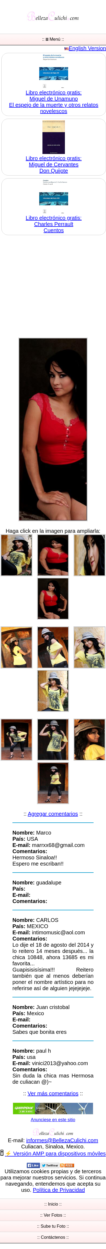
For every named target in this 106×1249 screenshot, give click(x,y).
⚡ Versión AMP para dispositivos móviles (55, 1154)
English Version (87, 48)
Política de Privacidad (59, 1190)
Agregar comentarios (53, 814)
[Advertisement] (50, 287)
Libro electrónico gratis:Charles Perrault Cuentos (54, 224)
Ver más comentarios (53, 1093)
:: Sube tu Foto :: (53, 1226)
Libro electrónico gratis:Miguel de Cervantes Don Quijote (54, 164)
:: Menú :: (53, 39)
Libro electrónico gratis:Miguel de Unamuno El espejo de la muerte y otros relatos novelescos (53, 102)
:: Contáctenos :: (53, 1237)
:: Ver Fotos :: (53, 1215)
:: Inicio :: (53, 1204)
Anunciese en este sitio (53, 1119)
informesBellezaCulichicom (62, 1140)
